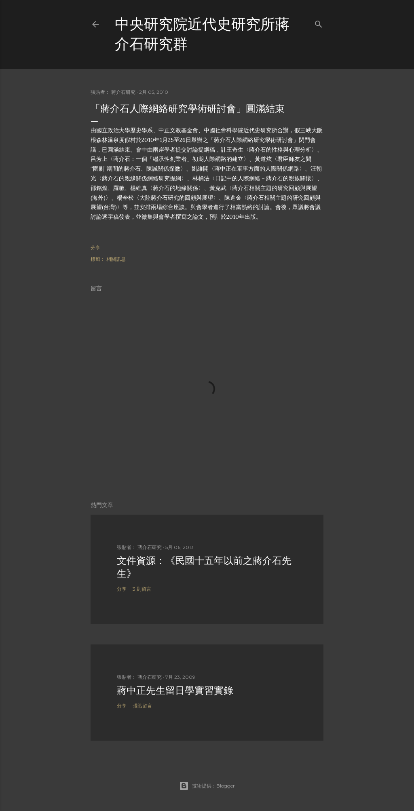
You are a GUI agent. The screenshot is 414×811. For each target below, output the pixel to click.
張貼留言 (142, 706)
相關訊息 (116, 259)
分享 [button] (95, 248)
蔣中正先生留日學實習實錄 (175, 690)
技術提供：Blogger (207, 786)
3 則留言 (142, 589)
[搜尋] (318, 22)
